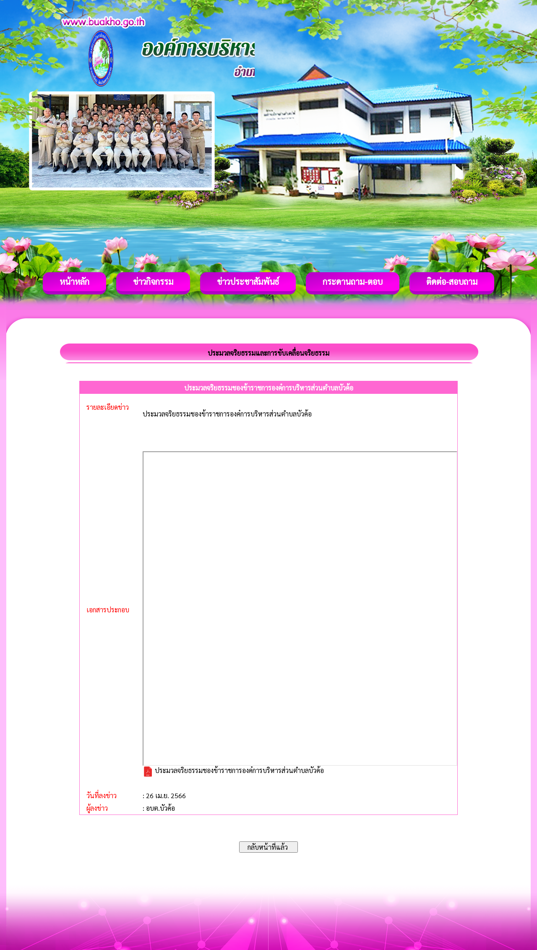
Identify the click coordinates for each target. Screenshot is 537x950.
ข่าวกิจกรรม (153, 281)
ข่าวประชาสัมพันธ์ (248, 281)
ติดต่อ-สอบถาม (451, 281)
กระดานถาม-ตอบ (353, 281)
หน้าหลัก (74, 281)
